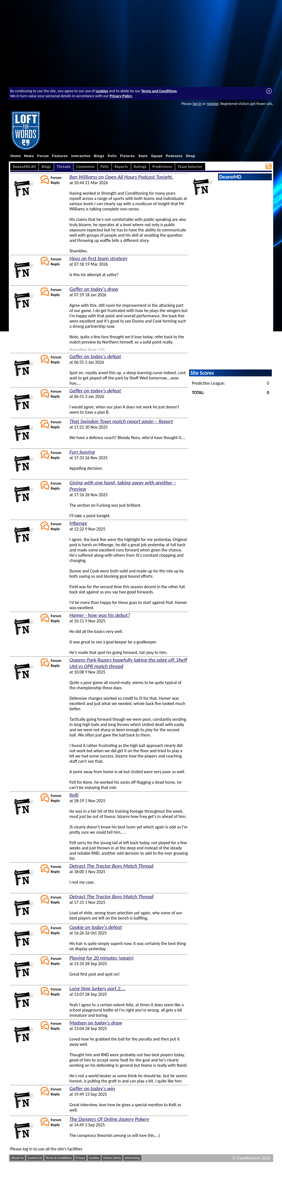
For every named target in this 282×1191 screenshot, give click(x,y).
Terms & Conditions (59, 1158)
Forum (43, 156)
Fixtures (127, 156)
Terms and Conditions (159, 90)
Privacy (80, 1158)
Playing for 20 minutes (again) (101, 958)
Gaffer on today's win (92, 1088)
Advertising (132, 1158)
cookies (102, 90)
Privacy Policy (121, 95)
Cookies (94, 1158)
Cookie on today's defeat (95, 927)
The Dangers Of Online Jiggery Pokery (109, 1119)
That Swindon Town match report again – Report (121, 421)
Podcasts (174, 156)
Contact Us (35, 1158)
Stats (143, 156)
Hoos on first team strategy (98, 258)
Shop (190, 156)
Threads (63, 166)
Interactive (81, 156)
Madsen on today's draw (95, 1023)
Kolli (73, 795)
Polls (112, 156)
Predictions (162, 166)
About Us (17, 1158)
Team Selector (190, 166)
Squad (156, 156)
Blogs (99, 156)
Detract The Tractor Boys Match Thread (111, 866)
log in (196, 103)
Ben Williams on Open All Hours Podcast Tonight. (121, 177)
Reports (121, 166)
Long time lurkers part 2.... (97, 988)
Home (15, 156)
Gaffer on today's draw (93, 289)
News (29, 156)
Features (60, 156)
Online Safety (112, 1158)
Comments (85, 166)
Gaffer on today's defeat (95, 356)
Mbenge (78, 523)
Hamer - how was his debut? (99, 615)
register (212, 103)
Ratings (140, 166)
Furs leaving (82, 452)
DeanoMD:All (24, 166)
